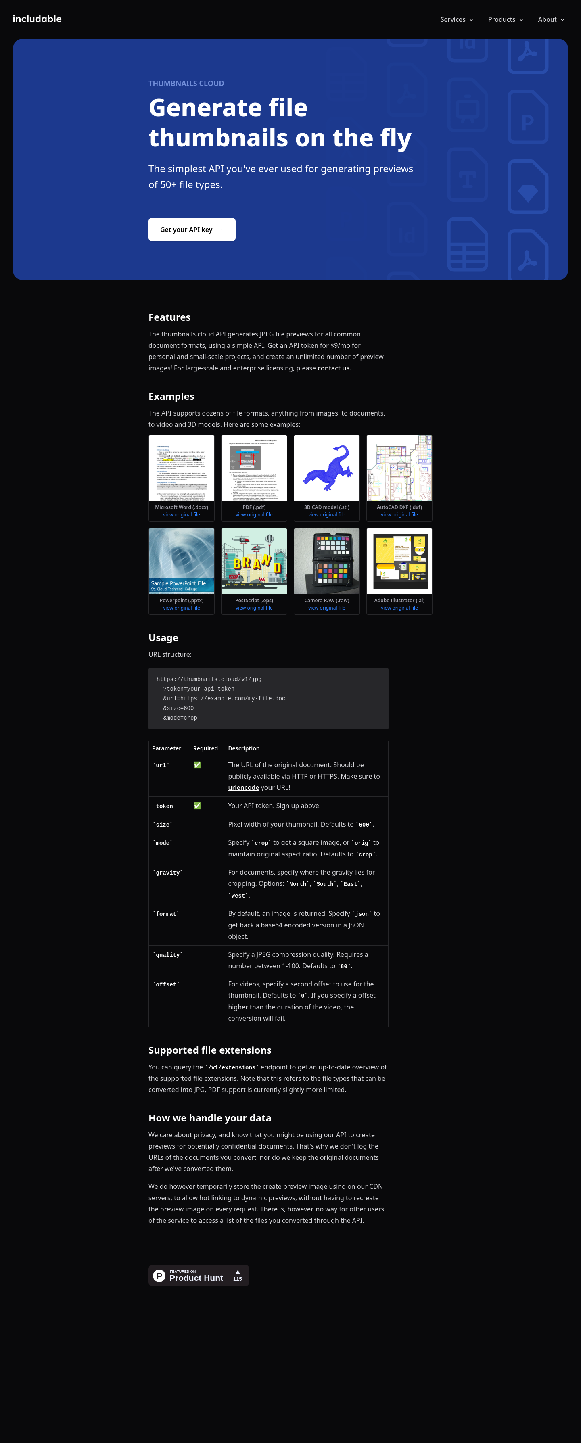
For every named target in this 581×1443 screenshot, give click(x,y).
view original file (181, 515)
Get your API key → (192, 229)
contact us (333, 367)
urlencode (243, 787)
